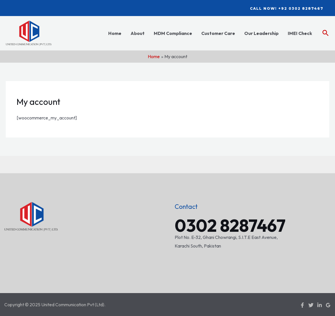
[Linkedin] (319, 305)
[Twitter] (311, 305)
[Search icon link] (325, 33)
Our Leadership (261, 33)
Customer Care (218, 33)
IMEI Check (300, 33)
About (138, 33)
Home (114, 33)
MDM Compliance (173, 33)
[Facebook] (302, 305)
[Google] (328, 305)
